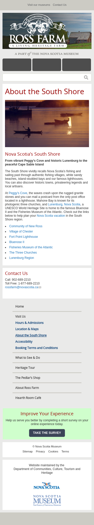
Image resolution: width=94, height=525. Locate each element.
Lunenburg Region (21, 258)
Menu (17, 65)
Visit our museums (39, 4)
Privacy (40, 451)
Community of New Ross (25, 226)
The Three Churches (23, 252)
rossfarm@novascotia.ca (23, 287)
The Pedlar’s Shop (27, 378)
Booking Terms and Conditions (36, 348)
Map (76, 65)
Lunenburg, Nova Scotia (64, 204)
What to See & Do (27, 358)
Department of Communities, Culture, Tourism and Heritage (47, 471)
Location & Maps (27, 329)
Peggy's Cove (18, 193)
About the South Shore (31, 335)
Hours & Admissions (29, 323)
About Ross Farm (27, 388)
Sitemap (28, 451)
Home (19, 306)
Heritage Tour (25, 368)
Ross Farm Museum (40, 31)
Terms (65, 451)
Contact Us (59, 4)
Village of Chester (21, 231)
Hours (46, 65)
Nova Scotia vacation (51, 215)
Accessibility (23, 341)
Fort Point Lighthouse (23, 237)
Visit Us (20, 316)
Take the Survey (47, 433)
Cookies (53, 451)
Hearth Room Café (28, 398)
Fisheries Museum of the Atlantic (31, 247)
